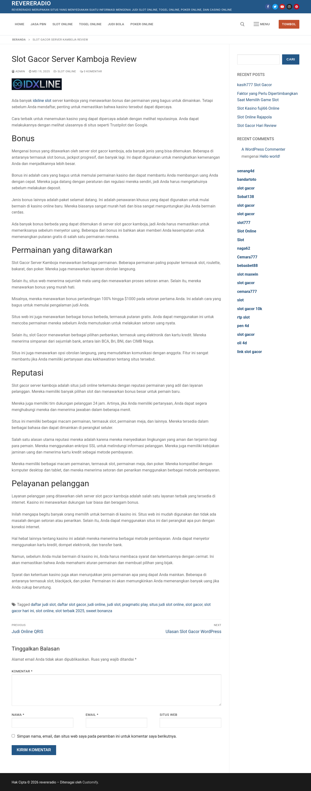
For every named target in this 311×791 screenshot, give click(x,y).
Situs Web (168, 715)
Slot (240, 240)
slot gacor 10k (249, 308)
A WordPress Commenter (263, 149)
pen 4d (243, 325)
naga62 (243, 248)
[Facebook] (268, 6)
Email (92, 715)
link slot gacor (249, 351)
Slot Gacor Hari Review (256, 125)
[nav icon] (262, 24)
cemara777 (247, 291)
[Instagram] (289, 6)
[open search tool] (242, 24)
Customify (90, 782)
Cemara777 (247, 257)
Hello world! (269, 156)
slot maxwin (247, 274)
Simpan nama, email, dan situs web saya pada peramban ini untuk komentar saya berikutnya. (97, 736)
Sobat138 (245, 196)
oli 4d (242, 343)
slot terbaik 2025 (69, 611)
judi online (96, 604)
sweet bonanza (99, 611)
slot (240, 300)
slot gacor (193, 604)
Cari (290, 59)
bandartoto (246, 179)
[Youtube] (282, 6)
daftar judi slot (43, 604)
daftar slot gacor (72, 604)
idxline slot (42, 100)
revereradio (31, 3)
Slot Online (65, 71)
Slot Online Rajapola (254, 117)
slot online (45, 611)
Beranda (19, 39)
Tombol (289, 24)
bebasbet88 (247, 265)
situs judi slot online (166, 604)
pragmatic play (134, 604)
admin (18, 71)
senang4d (245, 171)
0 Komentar (91, 71)
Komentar (22, 671)
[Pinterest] (296, 6)
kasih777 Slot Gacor (254, 84)
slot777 (243, 222)
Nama (18, 715)
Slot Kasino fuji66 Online (258, 108)
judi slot (114, 604)
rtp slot (243, 317)
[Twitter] (275, 6)
